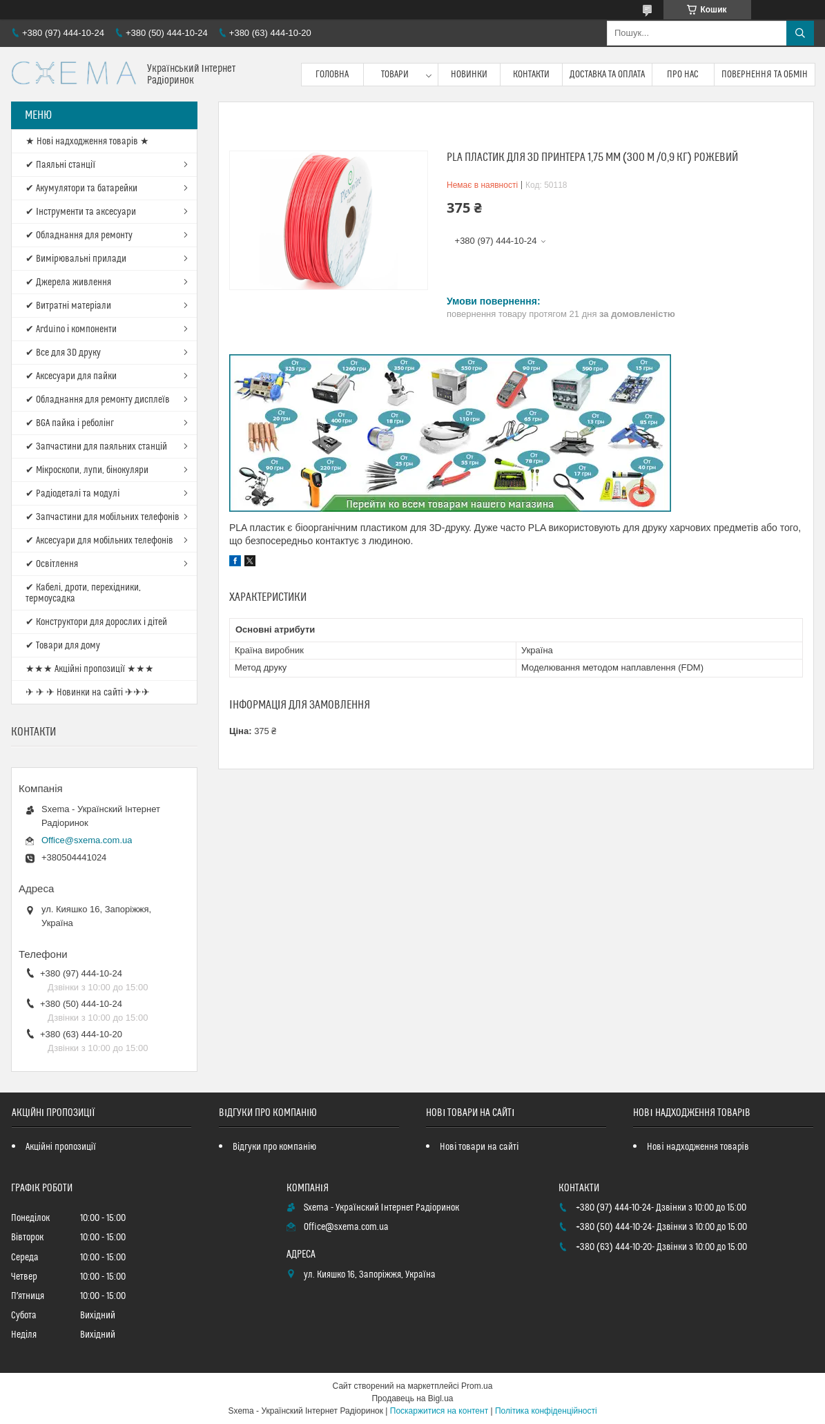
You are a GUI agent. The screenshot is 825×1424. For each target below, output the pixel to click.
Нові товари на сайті (479, 1147)
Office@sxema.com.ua (86, 840)
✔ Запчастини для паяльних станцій (96, 446)
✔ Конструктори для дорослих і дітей (96, 622)
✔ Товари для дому (63, 645)
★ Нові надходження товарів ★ (87, 141)
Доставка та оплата (607, 74)
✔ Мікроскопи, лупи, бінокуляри (87, 470)
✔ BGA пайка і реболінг (70, 423)
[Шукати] (800, 33)
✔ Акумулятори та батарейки (81, 188)
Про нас (683, 74)
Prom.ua (476, 1386)
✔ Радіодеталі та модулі (72, 493)
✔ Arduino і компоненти (71, 329)
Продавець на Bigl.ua (412, 1398)
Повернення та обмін (764, 74)
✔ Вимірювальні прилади (76, 258)
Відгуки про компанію (274, 1147)
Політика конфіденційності (546, 1411)
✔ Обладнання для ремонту (79, 235)
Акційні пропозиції (61, 1147)
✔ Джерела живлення (68, 282)
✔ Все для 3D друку (63, 352)
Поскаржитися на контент (439, 1411)
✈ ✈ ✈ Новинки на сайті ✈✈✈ (88, 692)
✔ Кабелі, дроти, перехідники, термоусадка (83, 593)
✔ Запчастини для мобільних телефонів (102, 517)
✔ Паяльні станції (60, 165)
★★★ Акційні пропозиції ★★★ (90, 669)
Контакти (531, 74)
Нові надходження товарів (697, 1147)
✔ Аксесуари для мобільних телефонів (99, 540)
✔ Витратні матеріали (68, 305)
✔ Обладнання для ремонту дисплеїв (98, 399)
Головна (332, 74)
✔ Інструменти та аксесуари (81, 212)
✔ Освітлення (52, 564)
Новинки (469, 74)
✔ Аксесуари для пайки (71, 376)
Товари (395, 74)
